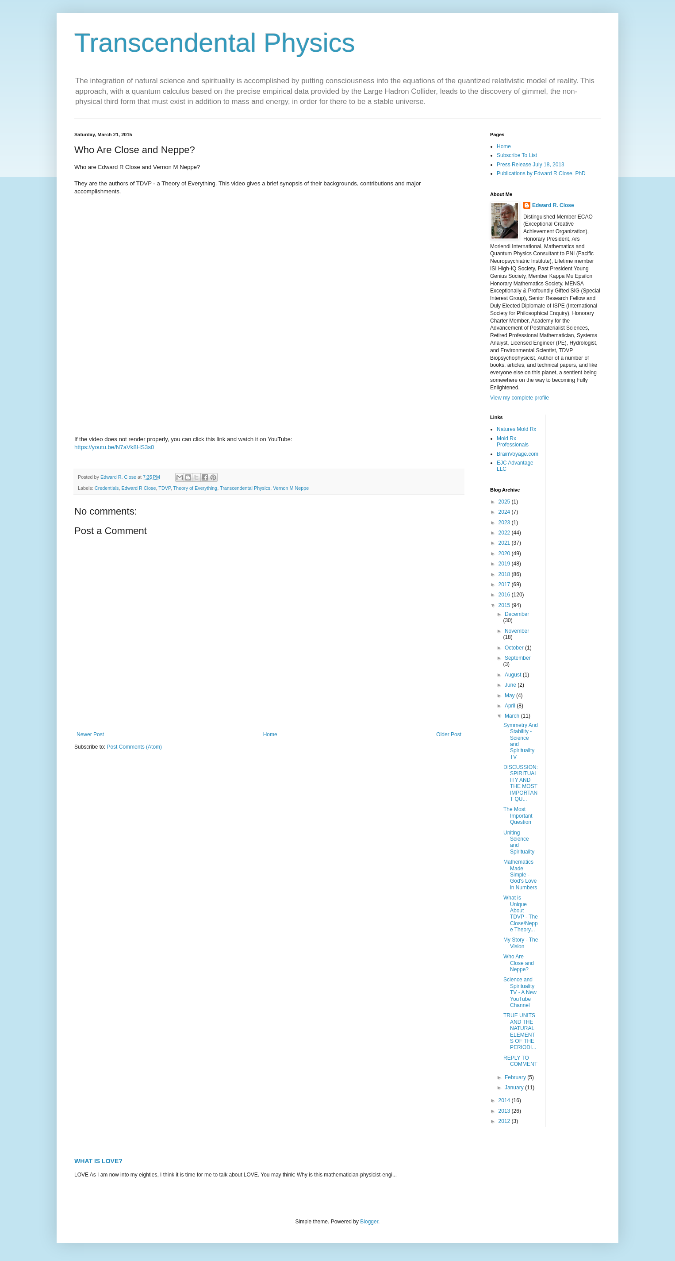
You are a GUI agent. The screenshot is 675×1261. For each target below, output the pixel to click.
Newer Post (90, 734)
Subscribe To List (517, 155)
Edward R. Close (553, 205)
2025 (505, 502)
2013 (505, 1111)
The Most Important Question (518, 815)
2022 (505, 533)
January (515, 1087)
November (517, 631)
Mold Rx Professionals (513, 441)
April (511, 706)
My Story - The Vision (520, 943)
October (515, 648)
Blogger (369, 1222)
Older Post (448, 734)
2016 (505, 595)
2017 (505, 584)
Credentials (107, 488)
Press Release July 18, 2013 (530, 164)
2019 (505, 564)
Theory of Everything (195, 488)
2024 (505, 512)
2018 (505, 574)
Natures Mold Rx (516, 429)
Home (270, 734)
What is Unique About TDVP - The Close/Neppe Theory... (520, 914)
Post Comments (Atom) (134, 747)
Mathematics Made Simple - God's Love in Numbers (520, 875)
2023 (505, 522)
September (518, 658)
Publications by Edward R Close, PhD (541, 173)
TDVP (164, 488)
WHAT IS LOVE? (98, 1161)
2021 (505, 543)
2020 (505, 553)
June (511, 685)
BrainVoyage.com (517, 454)
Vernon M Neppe (291, 488)
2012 (505, 1121)
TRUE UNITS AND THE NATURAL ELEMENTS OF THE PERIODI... (519, 1031)
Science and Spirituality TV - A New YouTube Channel (520, 992)
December (517, 614)
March (513, 716)
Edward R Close (138, 488)
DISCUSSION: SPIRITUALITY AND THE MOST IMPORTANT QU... (520, 783)
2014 (505, 1100)
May (510, 695)
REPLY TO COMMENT (520, 1061)
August (514, 675)
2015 (505, 605)
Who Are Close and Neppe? (518, 963)
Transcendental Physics (214, 43)
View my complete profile (519, 398)
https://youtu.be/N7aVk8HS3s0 (114, 447)
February (516, 1077)
